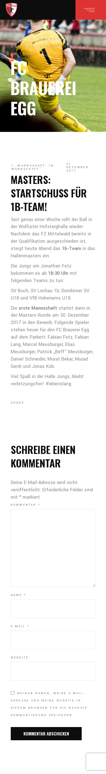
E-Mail (20, 626)
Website (20, 657)
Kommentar (25, 505)
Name (19, 595)
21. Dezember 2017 (77, 167)
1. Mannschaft (52, 39)
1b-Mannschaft (34, 167)
